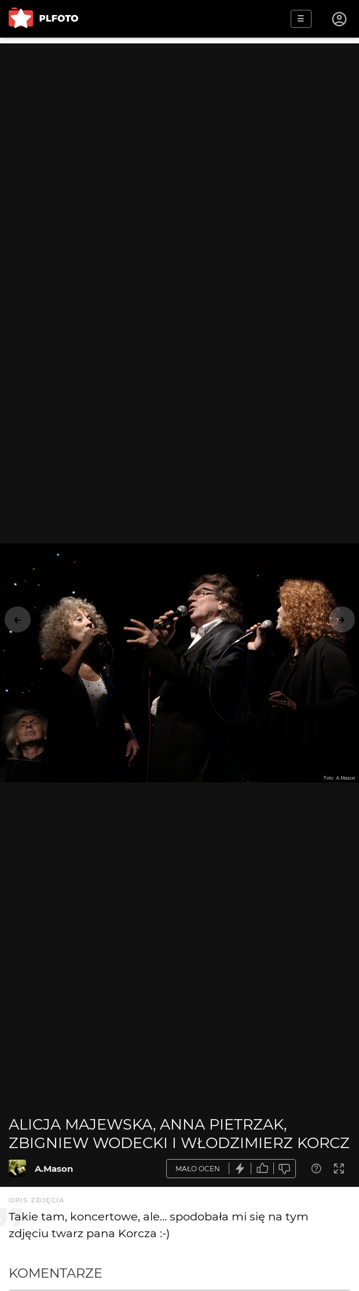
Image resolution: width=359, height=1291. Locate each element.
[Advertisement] (179, 124)
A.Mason (54, 1168)
